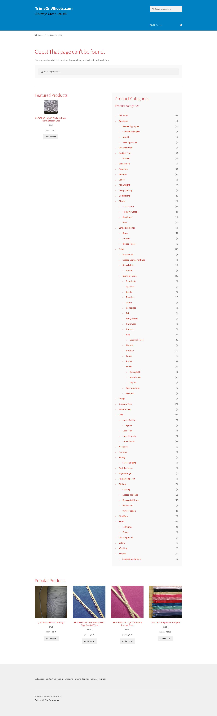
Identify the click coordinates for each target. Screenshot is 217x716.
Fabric (122, 249)
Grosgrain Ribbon (130, 500)
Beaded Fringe (125, 147)
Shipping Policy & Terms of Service (81, 678)
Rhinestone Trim (127, 478)
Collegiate (131, 307)
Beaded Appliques (130, 126)
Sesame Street (137, 339)
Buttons (123, 174)
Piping (122, 457)
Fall (128, 313)
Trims (121, 521)
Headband (127, 217)
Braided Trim (125, 153)
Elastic (122, 201)
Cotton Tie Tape (130, 494)
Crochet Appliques (131, 131)
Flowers (126, 238)
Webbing (123, 548)
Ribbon (122, 484)
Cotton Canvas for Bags (133, 259)
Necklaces (123, 446)
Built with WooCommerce (47, 700)
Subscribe (39, 678)
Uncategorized (126, 537)
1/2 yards (130, 286)
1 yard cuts (131, 281)
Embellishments (127, 227)
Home (40, 35)
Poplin (129, 270)
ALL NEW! (123, 115)
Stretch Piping (129, 462)
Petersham (127, 505)
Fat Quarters (132, 318)
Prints (129, 361)
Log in (60, 678)
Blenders (130, 297)
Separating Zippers (131, 558)
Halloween (131, 323)
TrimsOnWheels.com (54, 8)
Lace (121, 414)
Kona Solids (135, 377)
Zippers (122, 553)
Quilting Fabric (129, 275)
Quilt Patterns (126, 468)
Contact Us (51, 678)
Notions (123, 452)
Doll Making (124, 195)
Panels (129, 355)
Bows (125, 233)
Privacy (102, 678)
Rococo (126, 158)
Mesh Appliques (129, 142)
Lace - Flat (127, 430)
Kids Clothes (125, 409)
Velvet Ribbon (129, 510)
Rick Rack (123, 516)
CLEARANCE (124, 185)
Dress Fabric (128, 265)
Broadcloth (124, 163)
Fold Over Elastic (130, 211)
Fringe (122, 398)
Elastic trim (128, 206)
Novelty (130, 350)
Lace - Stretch (129, 436)
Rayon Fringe (125, 473)
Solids (129, 366)
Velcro (122, 542)
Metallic (130, 345)
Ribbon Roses (128, 243)
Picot (125, 222)
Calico (122, 179)
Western (130, 393)
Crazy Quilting (125, 190)
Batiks (129, 291)
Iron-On (126, 137)
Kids (128, 334)
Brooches (123, 169)
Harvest (130, 329)
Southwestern (133, 388)
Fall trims (127, 526)
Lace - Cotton (128, 420)
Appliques (123, 121)
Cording (126, 489)
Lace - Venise (128, 441)
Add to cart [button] (51, 136)
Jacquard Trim (125, 404)
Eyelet (129, 425)
